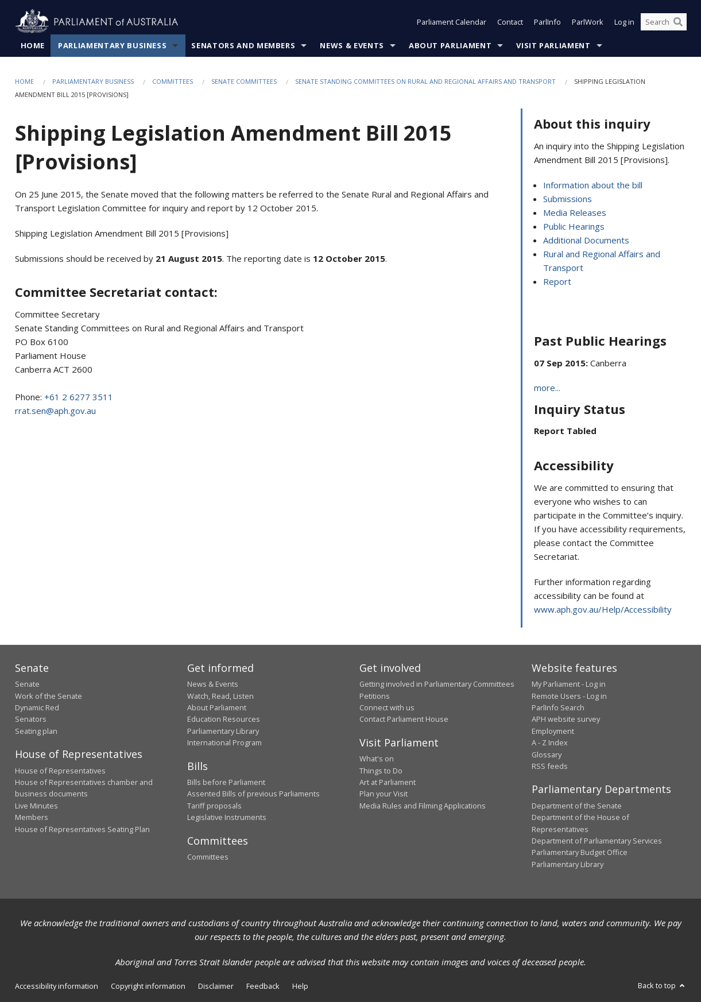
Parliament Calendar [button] (451, 22)
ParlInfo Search (558, 707)
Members (31, 817)
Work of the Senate (48, 696)
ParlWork (587, 22)
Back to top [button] (662, 985)
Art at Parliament (387, 782)
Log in (624, 22)
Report (557, 281)
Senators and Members (243, 45)
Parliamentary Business (112, 45)
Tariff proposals (214, 805)
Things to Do (380, 770)
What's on (376, 758)
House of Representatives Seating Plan (82, 829)
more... (547, 387)
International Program (224, 742)
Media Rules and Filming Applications (422, 805)
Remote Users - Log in (569, 696)
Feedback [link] (263, 986)
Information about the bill (592, 185)
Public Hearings (574, 226)
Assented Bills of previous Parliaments (253, 793)
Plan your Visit (383, 793)
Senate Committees (244, 81)
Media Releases (574, 212)
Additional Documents (586, 240)
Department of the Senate (577, 805)
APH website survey (566, 719)
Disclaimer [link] (216, 986)
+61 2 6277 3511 (78, 397)
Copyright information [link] (148, 986)
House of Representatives (60, 770)
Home (33, 45)
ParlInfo (547, 22)
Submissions (567, 198)
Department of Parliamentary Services (597, 840)
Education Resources (223, 719)
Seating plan (36, 731)
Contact (510, 22)
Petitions (374, 696)
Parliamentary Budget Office (580, 852)
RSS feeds (550, 766)
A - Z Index (550, 742)
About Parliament (450, 45)
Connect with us (387, 707)
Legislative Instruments (226, 817)
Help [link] (300, 986)
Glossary (546, 754)
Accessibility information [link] (56, 986)
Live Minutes (36, 805)
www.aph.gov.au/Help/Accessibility (603, 609)
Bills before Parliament (226, 782)
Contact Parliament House (403, 719)
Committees (172, 81)
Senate (27, 684)
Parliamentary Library (223, 731)
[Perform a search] (678, 21)
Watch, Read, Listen (220, 696)
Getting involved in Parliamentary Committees (436, 684)
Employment (553, 731)
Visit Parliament (553, 45)
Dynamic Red (37, 707)
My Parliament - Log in (569, 684)
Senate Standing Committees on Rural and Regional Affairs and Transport (425, 81)
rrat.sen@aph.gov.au (55, 410)
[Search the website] (664, 21)
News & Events (352, 45)
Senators (31, 719)
